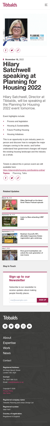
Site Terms (6, 393)
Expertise (9, 343)
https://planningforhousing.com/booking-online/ (24, 170)
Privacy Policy (8, 391)
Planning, (17, 173)
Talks (24, 173)
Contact (7, 361)
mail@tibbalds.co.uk (15, 382)
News (7, 353)
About (7, 338)
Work (6, 348)
